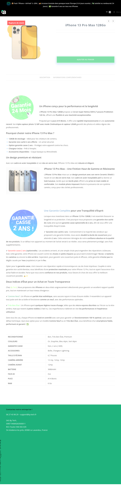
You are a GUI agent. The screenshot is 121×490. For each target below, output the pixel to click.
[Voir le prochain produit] (113, 21)
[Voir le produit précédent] (108, 21)
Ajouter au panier (85, 59)
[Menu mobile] (116, 12)
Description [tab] (45, 77)
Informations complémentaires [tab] (67, 77)
